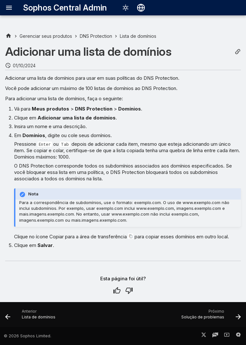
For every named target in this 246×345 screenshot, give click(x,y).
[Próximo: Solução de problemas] (210, 316)
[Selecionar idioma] (141, 7)
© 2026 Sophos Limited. (27, 335)
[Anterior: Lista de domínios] (31, 316)
